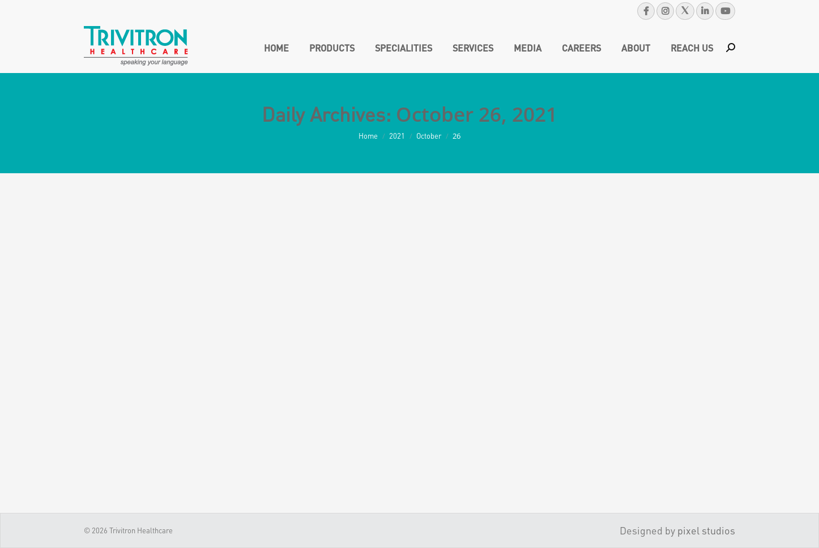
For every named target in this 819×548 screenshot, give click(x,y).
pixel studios (706, 530)
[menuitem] (276, 47)
